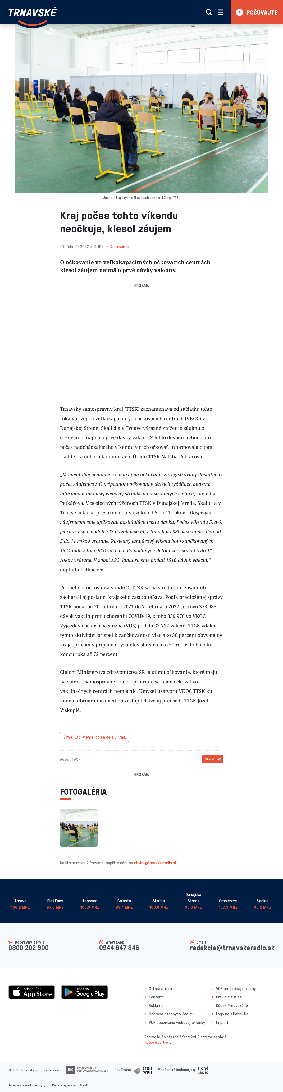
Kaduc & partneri (157, 1042)
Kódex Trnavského (232, 1005)
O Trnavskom (160, 988)
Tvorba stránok (20, 1085)
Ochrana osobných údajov (171, 1014)
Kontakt (156, 997)
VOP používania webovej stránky (177, 1022)
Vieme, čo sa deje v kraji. (94, 737)
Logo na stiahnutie (232, 1014)
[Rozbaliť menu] (220, 12)
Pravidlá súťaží (229, 997)
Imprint (222, 1022)
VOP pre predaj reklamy (236, 988)
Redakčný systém (65, 1085)
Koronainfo (119, 246)
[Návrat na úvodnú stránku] (32, 16)
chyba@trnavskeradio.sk (155, 863)
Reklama (156, 1005)
